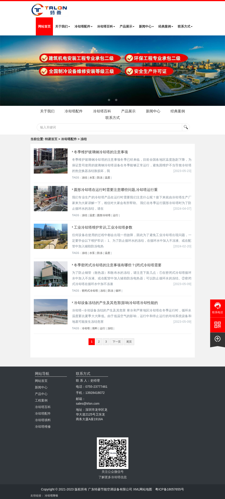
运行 (115, 215)
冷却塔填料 (43, 420)
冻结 (84, 177)
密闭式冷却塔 (90, 290)
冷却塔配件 (84, 26)
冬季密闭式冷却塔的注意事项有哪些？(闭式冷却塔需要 (117, 265)
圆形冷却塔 (104, 215)
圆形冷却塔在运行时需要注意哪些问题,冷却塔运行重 (116, 190)
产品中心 (41, 394)
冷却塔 (86, 328)
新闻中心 (146, 26)
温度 (107, 177)
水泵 (92, 177)
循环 (118, 290)
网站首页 (44, 26)
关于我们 (62, 26)
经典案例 (165, 26)
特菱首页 (51, 139)
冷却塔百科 (106, 26)
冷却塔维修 (43, 426)
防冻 (99, 177)
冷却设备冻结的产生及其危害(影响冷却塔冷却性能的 (116, 303)
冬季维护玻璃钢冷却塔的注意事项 (101, 152)
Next (4, 70)
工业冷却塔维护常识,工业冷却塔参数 (103, 227)
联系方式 (185, 26)
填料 (95, 328)
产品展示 (127, 26)
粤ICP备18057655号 (169, 489)
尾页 (129, 341)
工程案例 (41, 400)
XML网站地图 (142, 489)
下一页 (117, 341)
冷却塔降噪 (51, 495)
